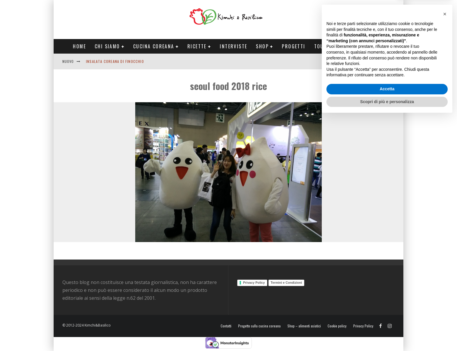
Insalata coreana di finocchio (115, 61)
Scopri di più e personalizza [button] (387, 335)
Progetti (293, 46)
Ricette (197, 46)
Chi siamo (107, 46)
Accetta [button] (387, 322)
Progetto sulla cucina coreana (259, 326)
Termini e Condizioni (286, 282)
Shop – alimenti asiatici (304, 326)
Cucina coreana (153, 46)
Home (79, 46)
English (353, 61)
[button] (444, 247)
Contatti (375, 61)
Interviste (233, 46)
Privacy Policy (254, 282)
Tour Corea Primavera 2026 (350, 46)
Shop (262, 46)
